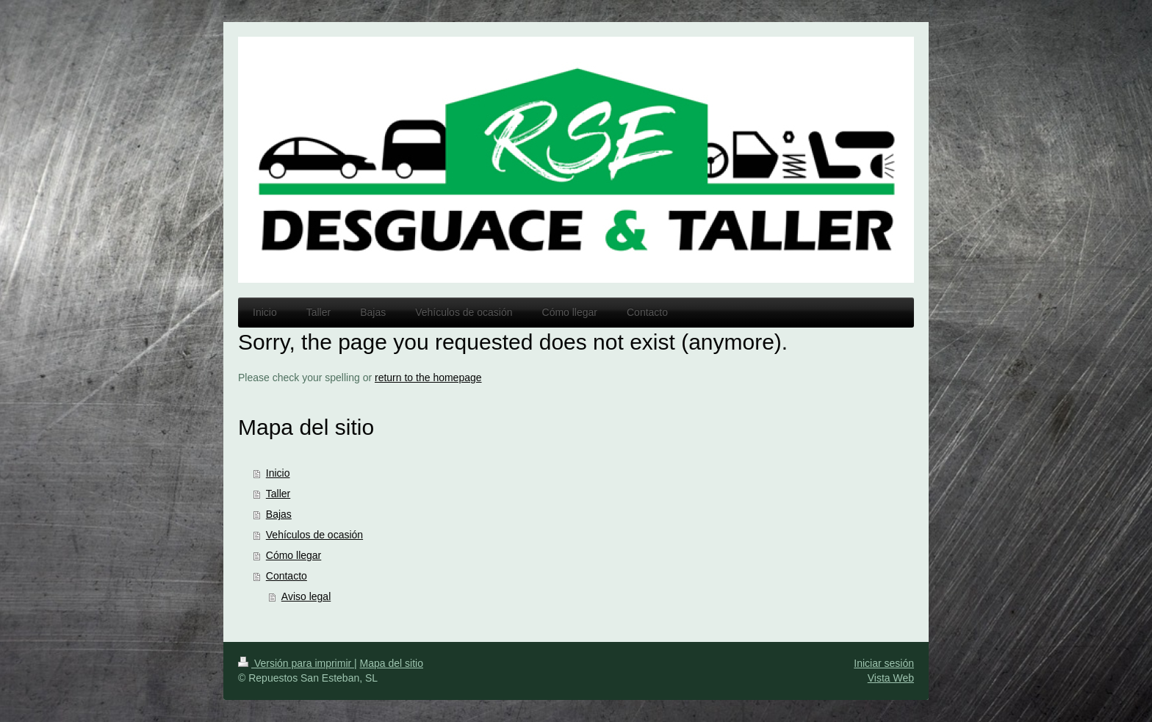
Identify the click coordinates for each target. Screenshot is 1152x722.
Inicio (278, 473)
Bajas (279, 514)
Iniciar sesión (884, 663)
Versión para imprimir (296, 663)
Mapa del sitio (391, 663)
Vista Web (891, 678)
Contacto (286, 576)
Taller (278, 493)
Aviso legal (306, 596)
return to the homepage (428, 377)
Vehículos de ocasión (314, 535)
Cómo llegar (293, 555)
